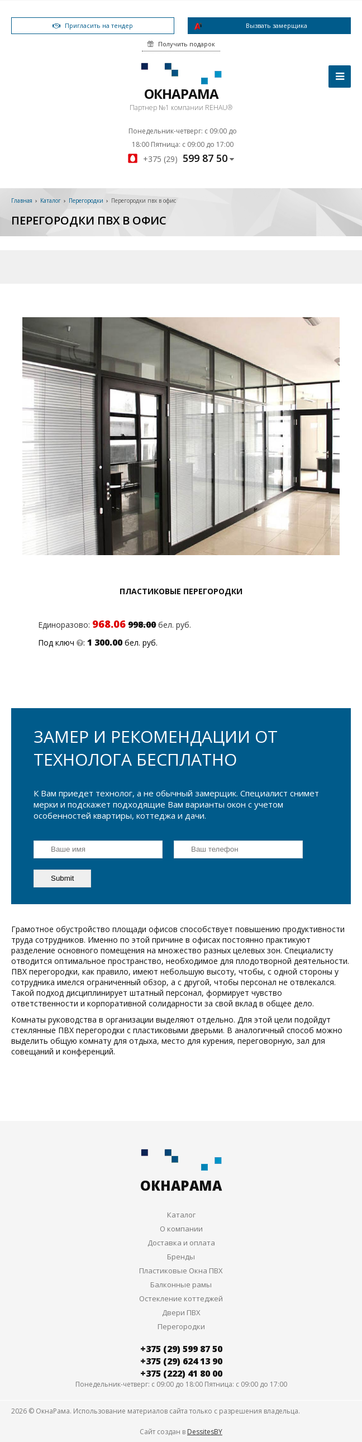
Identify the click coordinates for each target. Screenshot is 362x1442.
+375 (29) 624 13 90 (181, 1361)
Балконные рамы (181, 1284)
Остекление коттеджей (181, 1298)
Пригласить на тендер (93, 25)
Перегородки (181, 1326)
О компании (181, 1229)
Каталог (181, 1215)
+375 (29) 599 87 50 (181, 1349)
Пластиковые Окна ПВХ (181, 1271)
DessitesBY (204, 1431)
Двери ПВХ (181, 1312)
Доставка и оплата (181, 1243)
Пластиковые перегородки (181, 591)
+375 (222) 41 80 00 (181, 1373)
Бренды (181, 1257)
